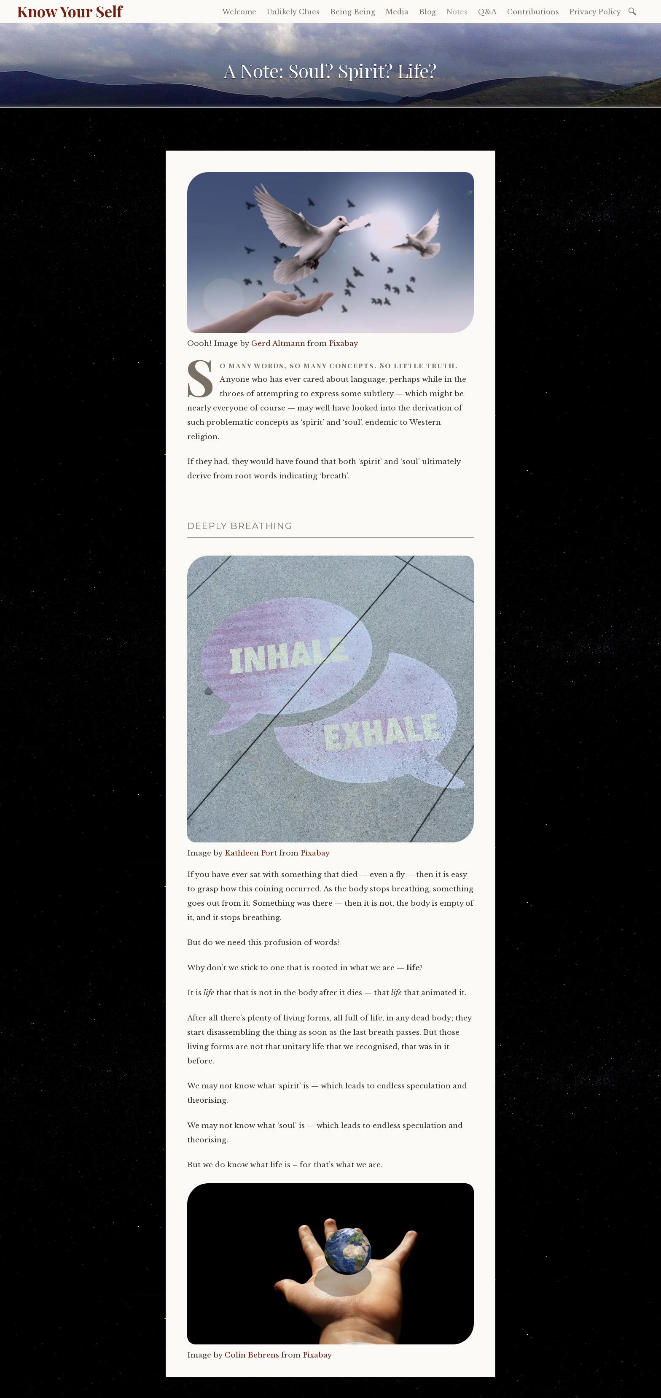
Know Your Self (69, 11)
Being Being (352, 12)
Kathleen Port (251, 853)
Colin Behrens (252, 1355)
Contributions (533, 12)
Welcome (239, 12)
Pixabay (343, 343)
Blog (427, 12)
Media (397, 12)
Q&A (487, 12)
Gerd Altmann (278, 343)
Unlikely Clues (293, 12)
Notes (457, 12)
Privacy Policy (595, 12)
